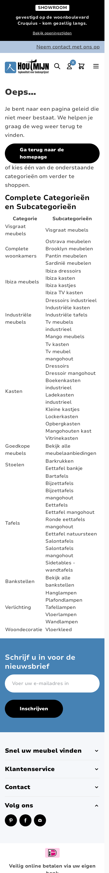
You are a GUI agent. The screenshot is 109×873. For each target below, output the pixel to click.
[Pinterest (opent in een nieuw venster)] (11, 820)
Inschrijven (34, 708)
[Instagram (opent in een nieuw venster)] (40, 820)
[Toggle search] (57, 66)
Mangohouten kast (68, 431)
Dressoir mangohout (70, 373)
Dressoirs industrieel (71, 300)
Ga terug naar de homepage (42, 153)
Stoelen (14, 464)
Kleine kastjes (62, 409)
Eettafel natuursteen (71, 534)
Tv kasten (57, 344)
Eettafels (56, 505)
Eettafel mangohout (69, 512)
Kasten (13, 391)
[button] (52, 751)
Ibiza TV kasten (64, 292)
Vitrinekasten (61, 438)
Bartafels (56, 476)
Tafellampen (60, 607)
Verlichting (18, 607)
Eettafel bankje (64, 468)
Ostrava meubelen (68, 241)
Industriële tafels (66, 315)
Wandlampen (61, 622)
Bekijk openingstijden (52, 33)
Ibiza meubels (22, 282)
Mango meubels (64, 336)
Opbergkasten (62, 424)
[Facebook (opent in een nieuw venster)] (25, 820)
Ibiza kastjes (60, 285)
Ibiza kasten (60, 278)
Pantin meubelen (66, 256)
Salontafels (59, 541)
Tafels (12, 523)
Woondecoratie (23, 629)
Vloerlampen (61, 614)
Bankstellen (20, 581)
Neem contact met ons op (68, 47)
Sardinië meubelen (68, 263)
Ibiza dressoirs (63, 271)
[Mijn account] (69, 66)
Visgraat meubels (66, 230)
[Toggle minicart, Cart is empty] (81, 66)
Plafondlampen (63, 600)
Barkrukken (59, 461)
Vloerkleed (58, 629)
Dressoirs (57, 366)
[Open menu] (96, 66)
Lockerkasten (61, 416)
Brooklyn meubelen (69, 248)
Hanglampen (61, 593)
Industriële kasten (67, 307)
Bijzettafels (59, 483)
